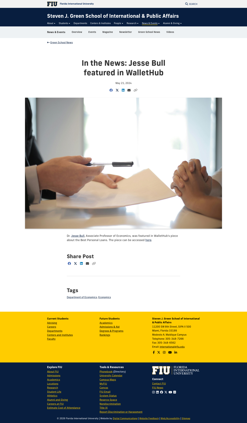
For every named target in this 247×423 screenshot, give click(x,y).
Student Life (54, 391)
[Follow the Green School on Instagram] (164, 352)
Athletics (52, 395)
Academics (106, 322)
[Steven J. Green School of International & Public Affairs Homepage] (113, 15)
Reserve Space (108, 399)
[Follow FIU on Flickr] (175, 392)
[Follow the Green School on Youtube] (170, 352)
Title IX (104, 407)
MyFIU (103, 383)
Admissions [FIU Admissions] (53, 375)
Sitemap (186, 418)
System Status (108, 395)
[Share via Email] (129, 90)
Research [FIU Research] (52, 387)
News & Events (56, 32)
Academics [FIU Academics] (53, 379)
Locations (52, 383)
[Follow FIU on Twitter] (166, 392)
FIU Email (105, 391)
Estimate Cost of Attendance (63, 407)
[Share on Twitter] (117, 90)
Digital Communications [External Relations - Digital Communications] (125, 418)
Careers (51, 326)
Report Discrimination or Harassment (121, 411)
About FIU (53, 371)
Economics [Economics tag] (104, 297)
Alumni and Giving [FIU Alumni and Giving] (57, 399)
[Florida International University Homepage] (85, 4)
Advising (52, 322)
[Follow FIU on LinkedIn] (158, 392)
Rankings (105, 335)
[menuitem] (51, 23)
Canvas (104, 387)
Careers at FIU (55, 403)
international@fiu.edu (172, 346)
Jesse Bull (77, 236)
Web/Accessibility (170, 418)
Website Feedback (149, 418)
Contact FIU (159, 383)
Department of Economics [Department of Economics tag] (82, 297)
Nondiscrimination (110, 403)
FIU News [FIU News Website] (157, 387)
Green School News (60, 42)
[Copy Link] (136, 90)
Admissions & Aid (110, 326)
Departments (54, 330)
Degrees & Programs (111, 330)
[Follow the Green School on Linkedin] (176, 352)
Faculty (51, 338)
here (148, 240)
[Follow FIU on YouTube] (171, 392)
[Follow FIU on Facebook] (162, 392)
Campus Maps (108, 379)
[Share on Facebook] (111, 90)
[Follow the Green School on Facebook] (154, 352)
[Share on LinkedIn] (123, 90)
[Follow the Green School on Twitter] (159, 352)
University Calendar (111, 375)
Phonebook (106, 371)
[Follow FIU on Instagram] (154, 392)
